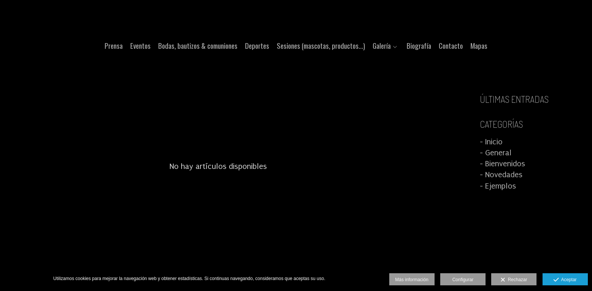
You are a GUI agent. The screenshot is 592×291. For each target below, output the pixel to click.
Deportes (257, 46)
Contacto (451, 46)
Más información (412, 279)
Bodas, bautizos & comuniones (197, 46)
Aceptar (565, 280)
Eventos (140, 46)
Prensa (114, 46)
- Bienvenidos (502, 163)
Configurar (462, 279)
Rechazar (514, 280)
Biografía (419, 46)
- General (496, 152)
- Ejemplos (498, 185)
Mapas (478, 46)
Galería (382, 46)
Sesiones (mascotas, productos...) (321, 46)
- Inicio (491, 141)
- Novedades (501, 174)
